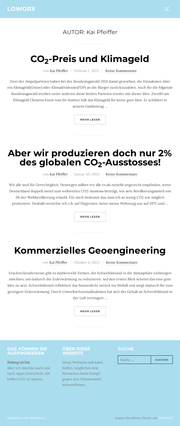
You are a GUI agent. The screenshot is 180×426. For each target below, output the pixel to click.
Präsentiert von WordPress (26, 418)
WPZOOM (166, 418)
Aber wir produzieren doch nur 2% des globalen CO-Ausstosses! (90, 157)
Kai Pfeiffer (59, 71)
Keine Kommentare (121, 71)
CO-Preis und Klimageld (89, 58)
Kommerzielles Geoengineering (90, 250)
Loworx (21, 8)
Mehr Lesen (93, 119)
